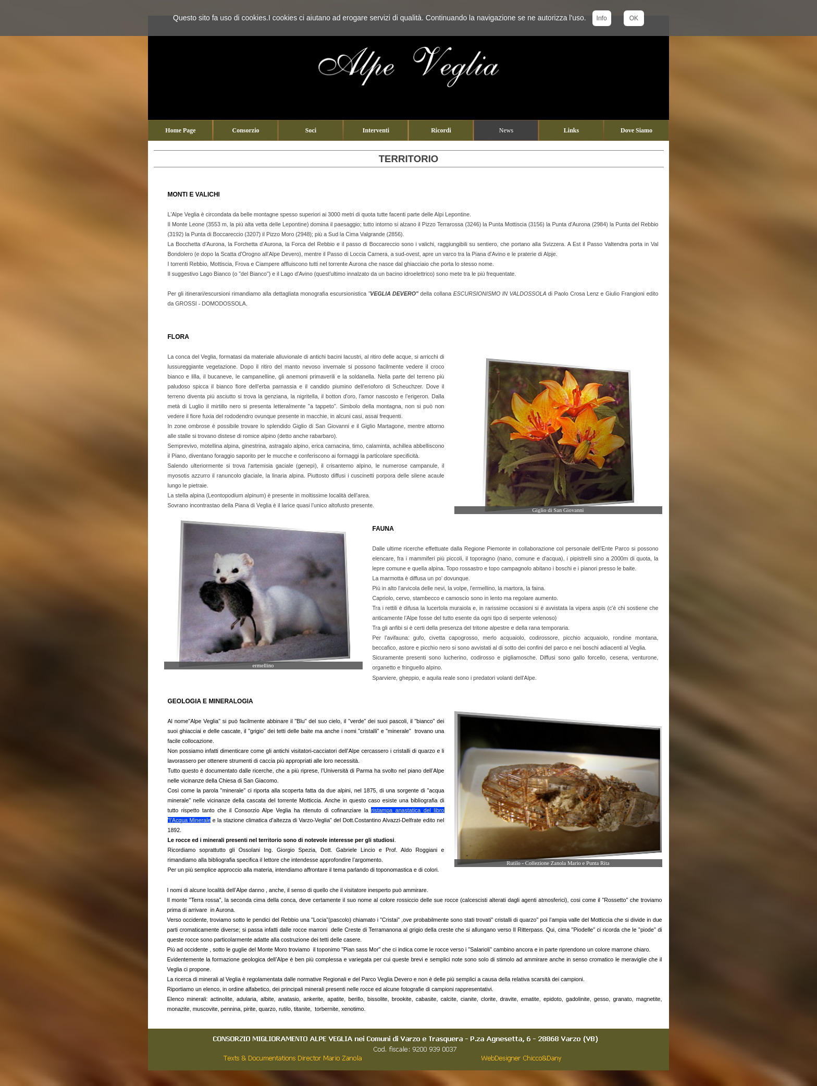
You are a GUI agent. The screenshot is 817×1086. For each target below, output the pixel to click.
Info (602, 18)
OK (633, 18)
